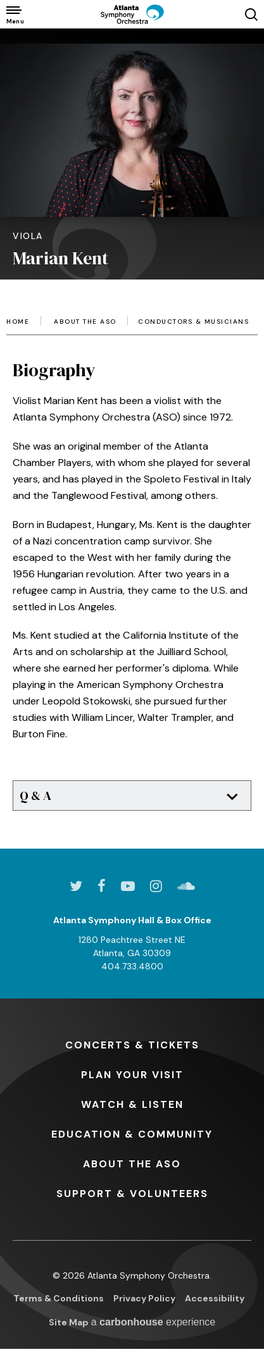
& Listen (132, 1104)
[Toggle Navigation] (14, 14)
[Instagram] (156, 886)
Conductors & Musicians (193, 322)
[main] (132, 419)
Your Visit (132, 1074)
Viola (28, 236)
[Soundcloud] (186, 886)
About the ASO (85, 322)
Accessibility (214, 1298)
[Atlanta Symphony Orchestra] (132, 14)
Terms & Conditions (58, 1298)
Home (17, 322)
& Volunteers (132, 1193)
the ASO (132, 1163)
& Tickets (132, 1045)
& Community (132, 1134)
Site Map (69, 1322)
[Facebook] (101, 886)
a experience (153, 1322)
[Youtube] (128, 886)
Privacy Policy (144, 1298)
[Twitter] (76, 886)
